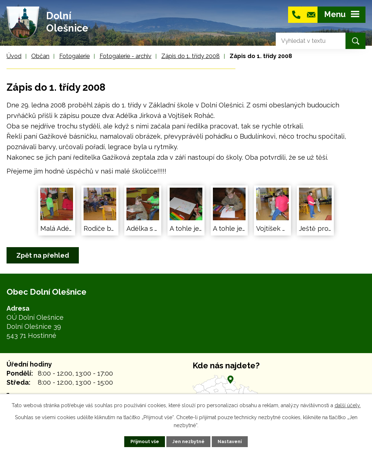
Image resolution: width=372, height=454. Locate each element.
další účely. (348, 405)
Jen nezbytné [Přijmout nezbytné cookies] (188, 441)
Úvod (14, 56)
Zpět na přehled (42, 255)
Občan (40, 56)
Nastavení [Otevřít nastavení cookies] (230, 441)
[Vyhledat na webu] (305, 41)
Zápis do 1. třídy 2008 (190, 56)
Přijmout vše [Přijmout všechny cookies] (144, 441)
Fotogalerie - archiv (125, 56)
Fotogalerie (74, 56)
